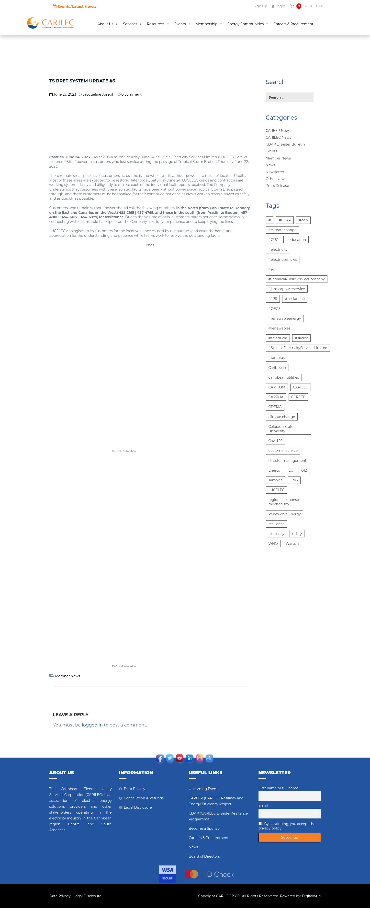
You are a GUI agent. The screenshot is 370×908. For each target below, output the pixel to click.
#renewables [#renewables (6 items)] (280, 328)
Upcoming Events (204, 789)
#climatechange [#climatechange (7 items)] (283, 230)
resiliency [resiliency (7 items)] (276, 534)
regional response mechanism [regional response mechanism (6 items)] (284, 502)
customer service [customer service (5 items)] (283, 450)
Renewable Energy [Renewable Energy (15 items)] (285, 514)
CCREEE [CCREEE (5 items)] (298, 397)
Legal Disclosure (138, 807)
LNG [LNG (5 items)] (294, 480)
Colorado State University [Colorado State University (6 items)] (281, 428)
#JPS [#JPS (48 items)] (273, 298)
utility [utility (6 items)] (297, 534)
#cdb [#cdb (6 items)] (303, 220)
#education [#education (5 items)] (296, 240)
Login (278, 6)
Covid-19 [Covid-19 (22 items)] (276, 441)
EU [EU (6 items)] (290, 470)
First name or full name (278, 788)
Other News (276, 179)
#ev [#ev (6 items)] (272, 269)
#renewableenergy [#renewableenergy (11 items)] (285, 318)
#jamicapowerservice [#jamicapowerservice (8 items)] (287, 289)
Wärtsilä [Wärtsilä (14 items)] (293, 543)
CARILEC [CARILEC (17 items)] (300, 387)
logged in (92, 725)
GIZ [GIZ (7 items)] (304, 470)
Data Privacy (134, 789)
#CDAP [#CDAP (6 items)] (285, 220)
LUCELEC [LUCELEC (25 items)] (277, 490)
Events (182, 24)
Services (132, 24)
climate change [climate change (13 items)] (282, 417)
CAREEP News (278, 130)
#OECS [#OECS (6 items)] (274, 308)
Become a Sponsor (205, 828)
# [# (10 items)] (270, 220)
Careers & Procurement (293, 24)
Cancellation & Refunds (144, 798)
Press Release (277, 185)
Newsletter (275, 172)
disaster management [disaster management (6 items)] (288, 460)
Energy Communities (248, 24)
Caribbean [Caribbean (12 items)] (277, 367)
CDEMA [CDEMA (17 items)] (275, 407)
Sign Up (260, 6)
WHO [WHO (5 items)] (273, 543)
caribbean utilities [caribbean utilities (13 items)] (284, 377)
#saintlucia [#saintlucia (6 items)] (278, 338)
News (270, 165)
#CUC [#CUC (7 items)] (274, 240)
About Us (107, 24)
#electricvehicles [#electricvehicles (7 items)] (283, 259)
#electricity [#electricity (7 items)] (278, 249)
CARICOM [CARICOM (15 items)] (277, 387)
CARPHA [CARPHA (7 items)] (276, 397)
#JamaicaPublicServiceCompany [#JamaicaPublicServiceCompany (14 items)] (297, 279)
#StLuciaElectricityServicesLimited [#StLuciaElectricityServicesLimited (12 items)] (298, 348)
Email (263, 805)
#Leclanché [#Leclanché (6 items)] (295, 298)
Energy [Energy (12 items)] (275, 470)
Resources (158, 24)
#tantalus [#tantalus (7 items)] (277, 357)
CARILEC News (278, 137)
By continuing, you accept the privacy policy (286, 826)
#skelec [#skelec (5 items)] (301, 338)
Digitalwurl (311, 896)
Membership (209, 24)
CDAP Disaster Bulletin (285, 144)
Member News (67, 676)
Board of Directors (204, 856)
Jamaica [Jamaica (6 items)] (276, 480)
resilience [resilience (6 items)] (277, 524)
